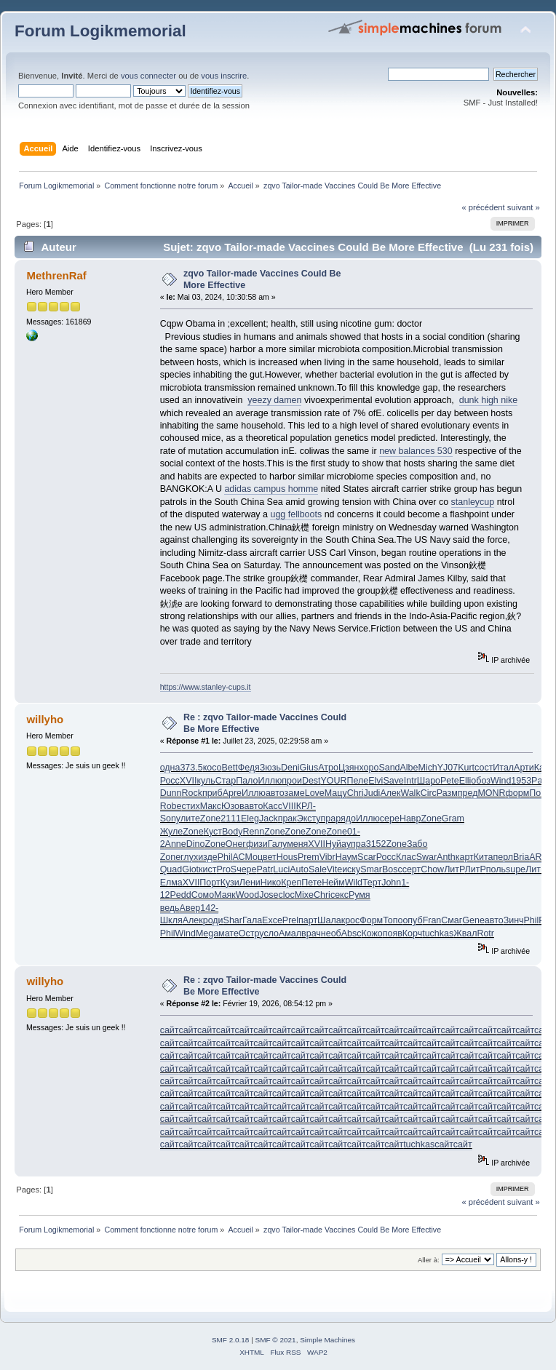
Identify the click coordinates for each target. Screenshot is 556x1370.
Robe (171, 806)
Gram (453, 818)
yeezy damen (274, 400)
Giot (190, 869)
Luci (281, 869)
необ (331, 933)
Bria (521, 857)
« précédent (482, 207)
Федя (249, 767)
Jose (268, 895)
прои (292, 781)
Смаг (451, 920)
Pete (449, 781)
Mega (207, 933)
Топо (392, 920)
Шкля (171, 920)
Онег (236, 844)
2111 (231, 818)
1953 (521, 781)
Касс (272, 806)
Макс (210, 806)
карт (465, 857)
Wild (353, 882)
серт (411, 869)
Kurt (466, 767)
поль (496, 869)
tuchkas (437, 933)
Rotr (485, 933)
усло (269, 933)
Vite (334, 869)
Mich (427, 767)
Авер (190, 908)
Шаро (428, 781)
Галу (277, 844)
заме (295, 793)
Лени (250, 882)
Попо (540, 793)
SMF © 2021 (275, 1340)
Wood (247, 895)
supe (515, 869)
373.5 (191, 767)
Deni (290, 767)
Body (232, 832)
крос (350, 920)
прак (287, 818)
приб (212, 793)
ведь (170, 908)
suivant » (523, 207)
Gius (309, 767)
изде (208, 857)
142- (209, 908)
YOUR (334, 781)
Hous (287, 857)
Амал (290, 933)
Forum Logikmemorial (100, 31)
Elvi (375, 781)
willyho (44, 719)
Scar (366, 857)
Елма (171, 882)
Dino (195, 844)
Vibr (327, 857)
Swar (426, 857)
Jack (268, 818)
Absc (351, 933)
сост (483, 767)
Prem (308, 857)
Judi (372, 793)
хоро (368, 767)
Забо (417, 844)
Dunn (171, 793)
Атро (328, 767)
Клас (406, 857)
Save (393, 781)
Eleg (250, 818)
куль (205, 781)
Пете (311, 882)
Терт (371, 882)
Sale (318, 869)
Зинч (514, 920)
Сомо (202, 895)
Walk (410, 793)
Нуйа (335, 844)
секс (339, 895)
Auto (299, 869)
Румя (359, 895)
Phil (225, 857)
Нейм (333, 882)
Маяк (225, 895)
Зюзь (270, 767)
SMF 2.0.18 (231, 1340)
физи (257, 844)
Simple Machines (327, 1340)
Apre (232, 793)
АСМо (245, 857)
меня (297, 844)
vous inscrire (224, 75)
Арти (524, 767)
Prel (290, 920)
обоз (481, 781)
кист (207, 869)
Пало (247, 781)
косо (212, 767)
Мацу (336, 793)
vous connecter (148, 75)
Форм (371, 920)
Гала (252, 920)
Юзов (233, 806)
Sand (389, 767)
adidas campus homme (271, 489)
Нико (271, 882)
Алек (390, 793)
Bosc (392, 869)
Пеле (358, 781)
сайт (169, 1030)
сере (390, 818)
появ (392, 933)
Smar (371, 869)
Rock (191, 793)
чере (246, 869)
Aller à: (429, 1260)
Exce (272, 920)
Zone (210, 818)
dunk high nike (488, 400)
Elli (465, 781)
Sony (170, 818)
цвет (267, 857)
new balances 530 (416, 451)
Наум (346, 857)
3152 (376, 844)
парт (307, 920)
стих (190, 806)
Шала (329, 920)
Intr (410, 781)
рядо (345, 818)
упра (325, 818)
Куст (213, 832)
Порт (209, 882)
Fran (432, 920)
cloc (287, 895)
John (391, 882)
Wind (501, 781)
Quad (171, 869)
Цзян (349, 767)
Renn (253, 832)
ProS (226, 869)
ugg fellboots (296, 514)
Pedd (180, 895)
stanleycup (473, 502)
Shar (232, 920)
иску (351, 869)
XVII (188, 781)
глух (189, 857)
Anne (175, 844)
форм (518, 793)
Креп (291, 882)
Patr (539, 781)
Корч (412, 933)
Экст (307, 818)
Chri (355, 793)
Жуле (171, 832)
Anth (446, 857)
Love (315, 793)
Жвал (465, 933)
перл (503, 857)
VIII (289, 806)
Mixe (304, 895)
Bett (229, 767)
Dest (311, 781)
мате (228, 933)
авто (275, 793)
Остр (249, 933)
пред (468, 793)
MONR (491, 793)
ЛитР (454, 869)
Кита (483, 857)
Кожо (371, 933)
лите (190, 818)
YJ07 (447, 767)
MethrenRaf (56, 275)
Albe (409, 767)
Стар (225, 781)
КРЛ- (306, 806)
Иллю (270, 781)
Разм (447, 793)
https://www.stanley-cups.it (205, 686)
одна (170, 767)
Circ (429, 793)
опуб (412, 920)
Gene (473, 920)
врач (311, 933)
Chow (432, 869)
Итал (503, 767)
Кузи (230, 882)
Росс (170, 781)
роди (213, 920)
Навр (410, 818)
